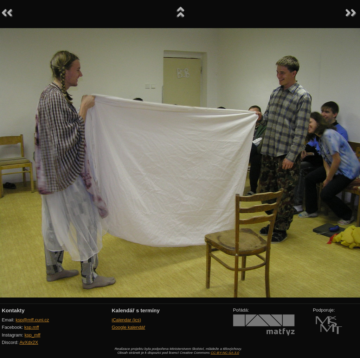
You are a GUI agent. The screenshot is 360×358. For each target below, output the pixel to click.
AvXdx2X (28, 342)
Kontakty (13, 310)
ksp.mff (31, 327)
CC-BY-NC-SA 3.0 (225, 352)
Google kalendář (128, 327)
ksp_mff (32, 335)
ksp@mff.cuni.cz (32, 319)
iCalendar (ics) (126, 319)
